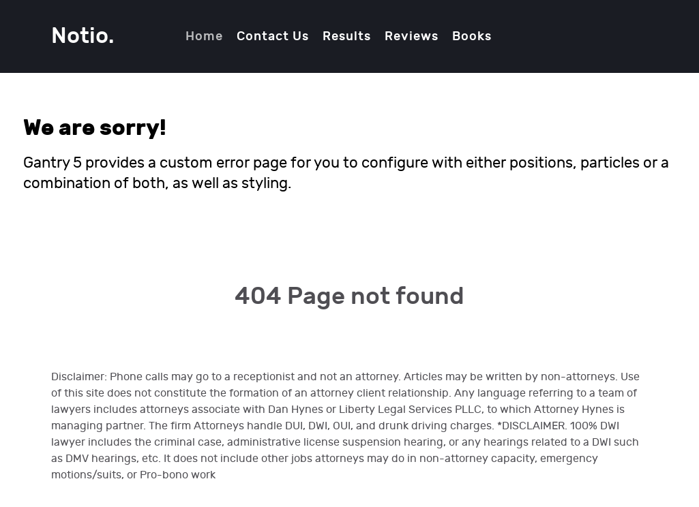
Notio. (82, 36)
